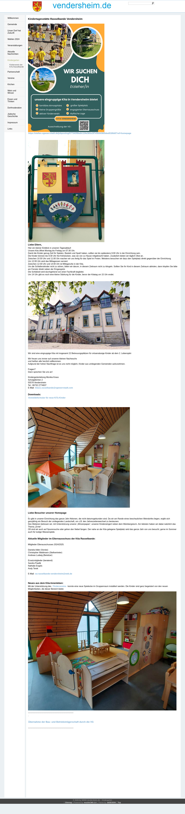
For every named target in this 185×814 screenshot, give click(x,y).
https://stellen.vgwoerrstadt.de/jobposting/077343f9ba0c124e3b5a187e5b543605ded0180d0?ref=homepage (79, 133)
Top (119, 802)
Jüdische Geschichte (13, 115)
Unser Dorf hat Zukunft (14, 32)
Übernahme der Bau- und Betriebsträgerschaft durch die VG (61, 722)
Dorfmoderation (15, 108)
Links (10, 129)
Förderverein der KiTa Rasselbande (16, 66)
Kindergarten (13, 60)
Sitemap (68, 802)
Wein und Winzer (12, 92)
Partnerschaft (14, 72)
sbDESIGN (111, 802)
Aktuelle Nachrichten (13, 53)
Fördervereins (60, 586)
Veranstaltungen (15, 45)
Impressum (13, 122)
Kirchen (11, 84)
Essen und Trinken (12, 100)
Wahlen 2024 (13, 39)
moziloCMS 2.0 (90, 802)
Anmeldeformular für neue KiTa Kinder (47, 398)
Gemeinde (12, 24)
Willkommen (13, 18)
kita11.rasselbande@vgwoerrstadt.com (54, 388)
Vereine (11, 78)
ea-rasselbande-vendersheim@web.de (53, 574)
